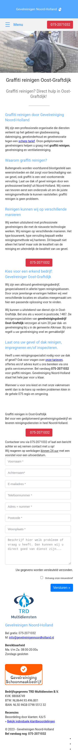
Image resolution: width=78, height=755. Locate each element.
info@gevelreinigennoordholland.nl (31, 637)
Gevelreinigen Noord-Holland (36, 9)
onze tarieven (54, 360)
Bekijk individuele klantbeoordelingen (31, 721)
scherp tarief (27, 141)
